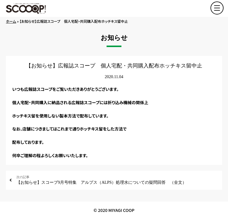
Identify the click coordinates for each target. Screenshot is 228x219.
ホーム (11, 21)
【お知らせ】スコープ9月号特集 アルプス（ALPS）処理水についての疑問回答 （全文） (117, 180)
